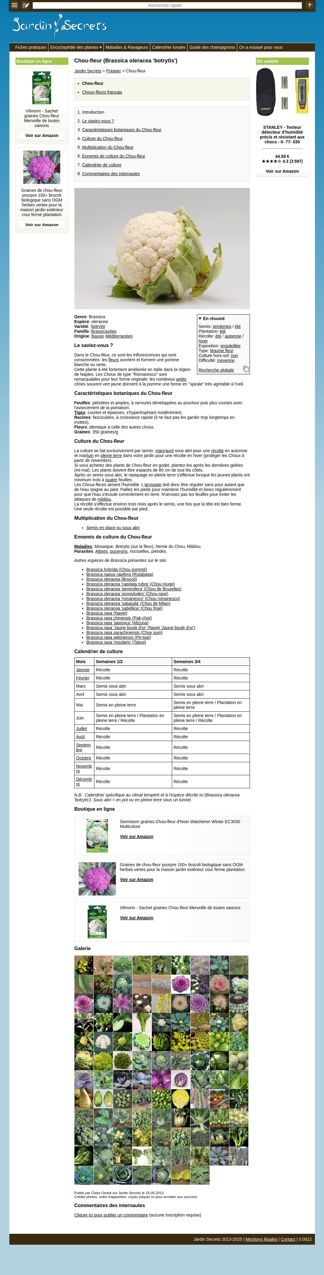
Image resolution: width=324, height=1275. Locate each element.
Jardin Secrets (87, 70)
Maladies (83, 546)
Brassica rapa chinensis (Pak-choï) (119, 618)
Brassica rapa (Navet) (107, 613)
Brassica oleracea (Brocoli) (112, 579)
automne (233, 336)
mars (160, 450)
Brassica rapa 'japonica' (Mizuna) (118, 622)
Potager (113, 70)
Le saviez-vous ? (98, 120)
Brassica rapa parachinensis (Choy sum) (125, 632)
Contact (288, 1239)
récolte (217, 450)
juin (90, 455)
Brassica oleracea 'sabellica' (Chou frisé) (125, 608)
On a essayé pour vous (261, 47)
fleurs (113, 359)
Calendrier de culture (102, 164)
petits (181, 379)
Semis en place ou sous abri (113, 527)
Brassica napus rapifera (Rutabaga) (120, 574)
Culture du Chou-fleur (102, 138)
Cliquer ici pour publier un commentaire (111, 1215)
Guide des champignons (212, 47)
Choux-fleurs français (102, 92)
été (238, 326)
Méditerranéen (119, 336)
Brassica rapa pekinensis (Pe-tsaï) (119, 637)
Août (80, 736)
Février (83, 678)
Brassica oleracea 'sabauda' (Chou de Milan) (129, 603)
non (234, 355)
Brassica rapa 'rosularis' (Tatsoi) (116, 642)
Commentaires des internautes (111, 173)
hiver (203, 341)
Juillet (81, 728)
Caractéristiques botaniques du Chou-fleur (122, 129)
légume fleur (222, 350)
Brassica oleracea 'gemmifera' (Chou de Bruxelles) (134, 588)
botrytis (98, 326)
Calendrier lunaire (169, 47)
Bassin (97, 336)
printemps (222, 326)
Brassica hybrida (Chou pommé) (117, 569)
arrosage (153, 484)
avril (170, 450)
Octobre (83, 758)
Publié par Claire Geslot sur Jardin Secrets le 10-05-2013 (119, 1193)
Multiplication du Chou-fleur (108, 147)
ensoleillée (231, 345)
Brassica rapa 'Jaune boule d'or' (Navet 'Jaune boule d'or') (141, 627)
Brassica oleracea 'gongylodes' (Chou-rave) (128, 593)
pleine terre (111, 455)
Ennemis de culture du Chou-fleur (114, 156)
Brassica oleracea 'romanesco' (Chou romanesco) (133, 598)
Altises (101, 551)
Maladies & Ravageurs (127, 47)
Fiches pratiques (31, 47)
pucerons (119, 551)
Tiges (79, 412)
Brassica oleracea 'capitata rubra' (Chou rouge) (131, 584)
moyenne (226, 360)
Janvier (83, 669)
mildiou (104, 499)
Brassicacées (103, 331)
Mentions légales (261, 1239)
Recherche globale (216, 370)
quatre (111, 479)
